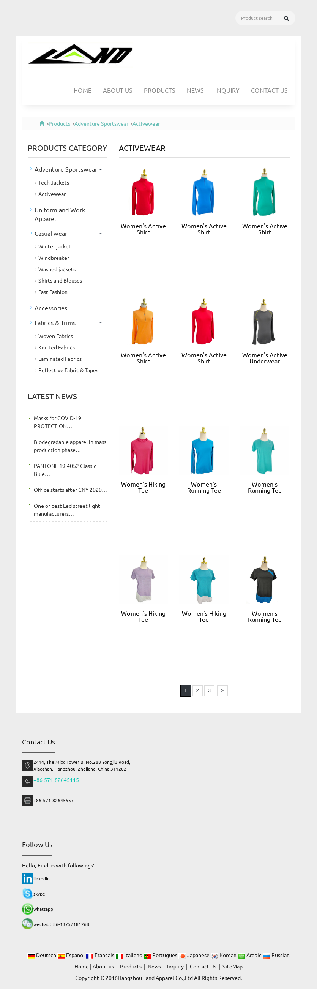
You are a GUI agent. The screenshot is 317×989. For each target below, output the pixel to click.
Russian (276, 954)
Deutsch (42, 954)
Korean (224, 954)
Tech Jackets (53, 182)
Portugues (161, 954)
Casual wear (51, 233)
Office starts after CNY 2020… (70, 489)
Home (82, 90)
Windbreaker (53, 257)
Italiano (129, 954)
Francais (100, 954)
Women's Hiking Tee (143, 487)
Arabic (250, 954)
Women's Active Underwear (264, 358)
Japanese (194, 954)
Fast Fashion (53, 291)
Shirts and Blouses (60, 280)
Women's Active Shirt (143, 228)
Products (159, 90)
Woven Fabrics (55, 335)
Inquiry (227, 90)
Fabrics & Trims (55, 322)
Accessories (51, 307)
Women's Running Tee (204, 487)
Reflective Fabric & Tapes (68, 370)
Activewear (146, 123)
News (195, 90)
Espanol (71, 954)
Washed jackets (57, 268)
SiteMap (232, 966)
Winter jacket (54, 246)
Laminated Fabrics (60, 358)
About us (117, 90)
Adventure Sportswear (101, 123)
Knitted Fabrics (56, 347)
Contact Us (269, 90)
